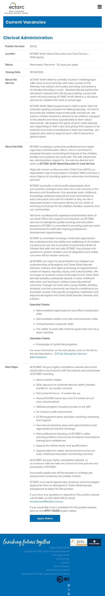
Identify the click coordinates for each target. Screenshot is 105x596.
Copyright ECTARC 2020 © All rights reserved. (46, 551)
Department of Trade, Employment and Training (45, 574)
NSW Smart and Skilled (57, 570)
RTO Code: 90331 (60, 555)
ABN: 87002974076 (59, 547)
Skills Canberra (61, 566)
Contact (65, 562)
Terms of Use (62, 559)
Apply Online (45, 518)
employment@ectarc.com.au (46, 501)
